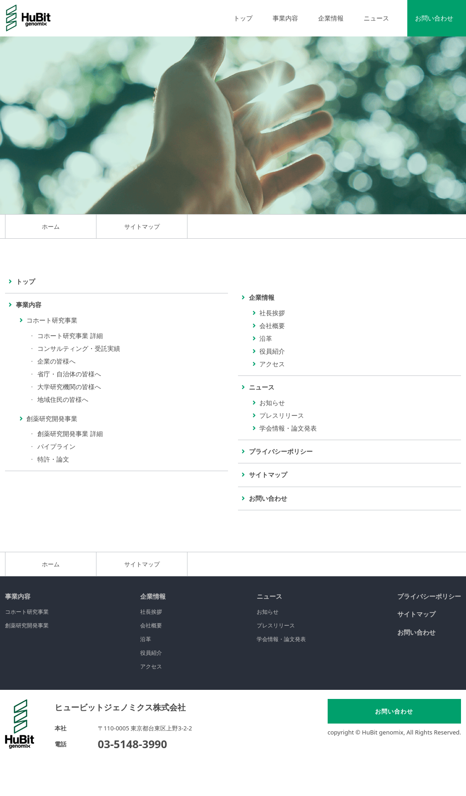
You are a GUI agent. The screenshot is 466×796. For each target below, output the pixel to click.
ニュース (269, 596)
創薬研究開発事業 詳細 (70, 433)
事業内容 (17, 596)
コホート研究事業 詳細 (70, 335)
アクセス (272, 363)
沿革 (265, 338)
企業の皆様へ (56, 361)
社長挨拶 (272, 312)
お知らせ (272, 402)
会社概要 (272, 325)
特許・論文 (53, 459)
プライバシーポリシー (429, 596)
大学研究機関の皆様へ (69, 386)
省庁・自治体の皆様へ (69, 374)
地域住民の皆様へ (62, 399)
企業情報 (153, 596)
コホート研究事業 (27, 612)
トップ (243, 18)
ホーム (51, 226)
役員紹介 (272, 351)
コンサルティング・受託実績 (78, 348)
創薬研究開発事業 (27, 625)
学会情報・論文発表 (288, 428)
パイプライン (56, 446)
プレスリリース (281, 415)
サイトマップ (416, 614)
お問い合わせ (434, 18)
